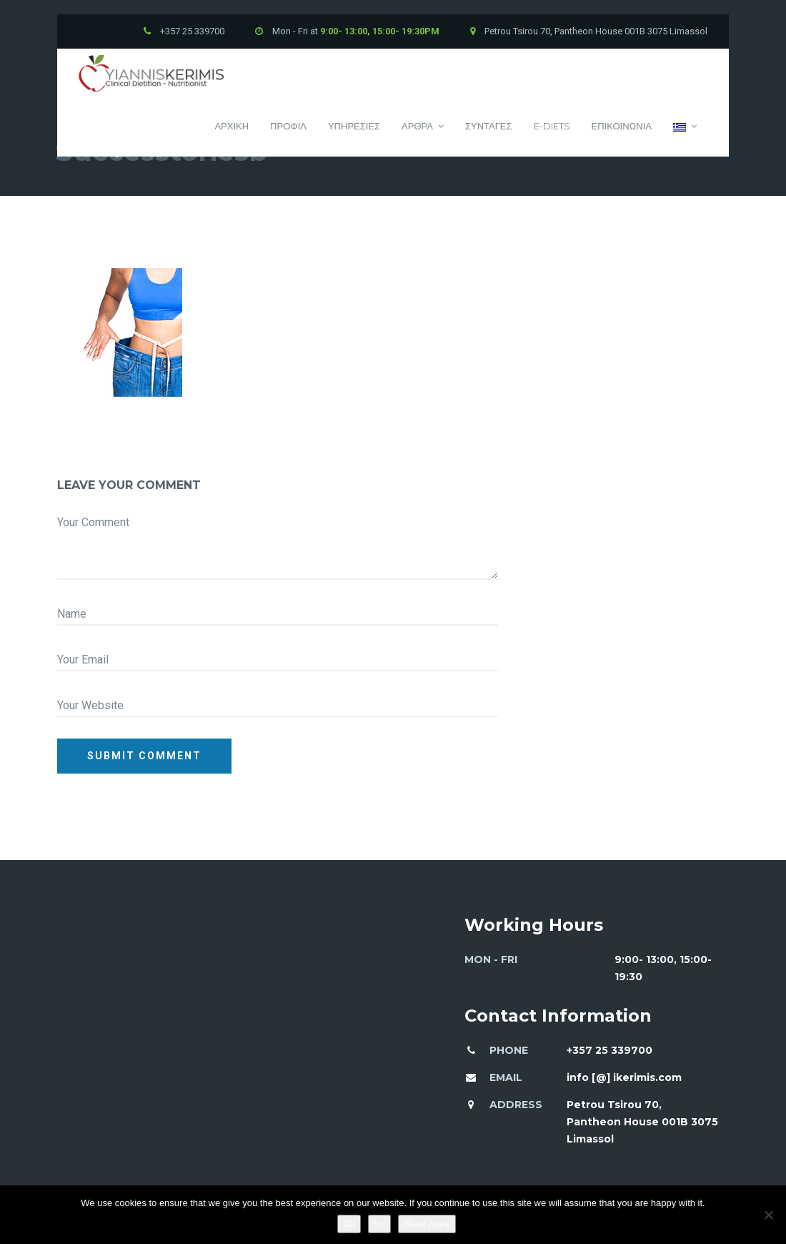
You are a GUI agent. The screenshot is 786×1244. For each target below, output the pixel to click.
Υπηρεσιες (354, 126)
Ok (349, 1223)
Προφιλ (288, 126)
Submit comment (144, 755)
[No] (768, 1215)
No (380, 1223)
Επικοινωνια (622, 126)
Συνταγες (488, 126)
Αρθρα (423, 126)
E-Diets (552, 126)
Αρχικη (231, 126)
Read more (426, 1223)
